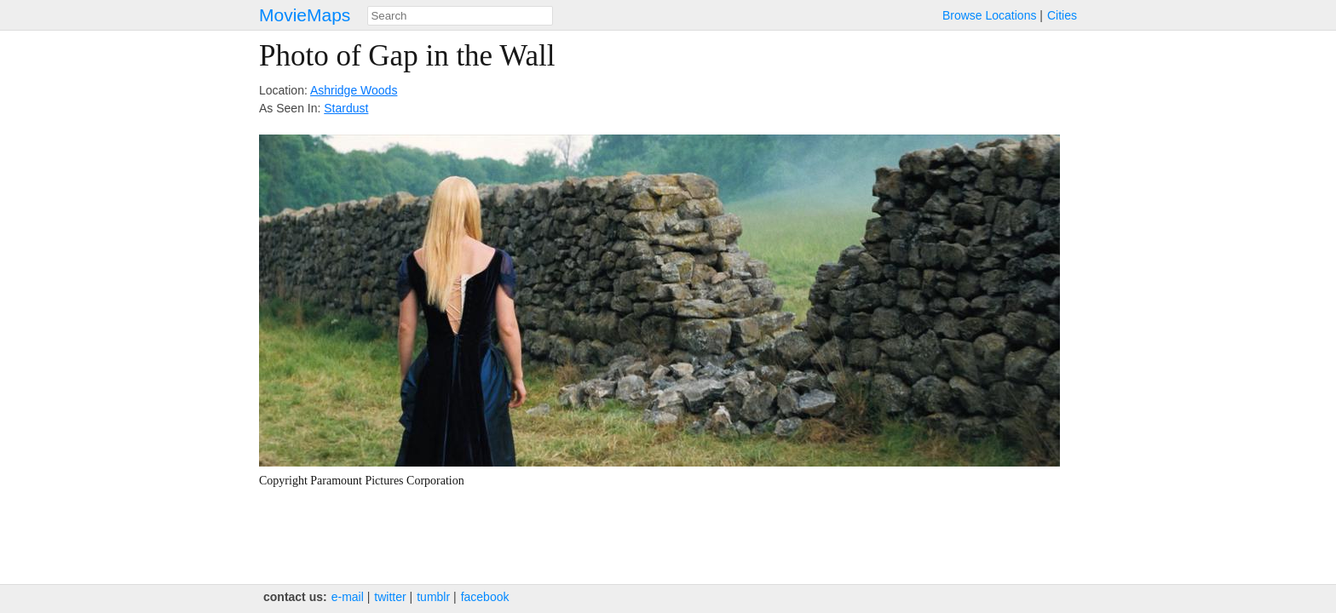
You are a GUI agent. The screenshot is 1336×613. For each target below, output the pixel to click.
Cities (1062, 15)
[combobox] (460, 16)
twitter (390, 597)
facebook (485, 597)
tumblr (433, 597)
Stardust (346, 108)
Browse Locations (989, 15)
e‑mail (347, 597)
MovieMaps (304, 15)
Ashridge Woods (353, 90)
